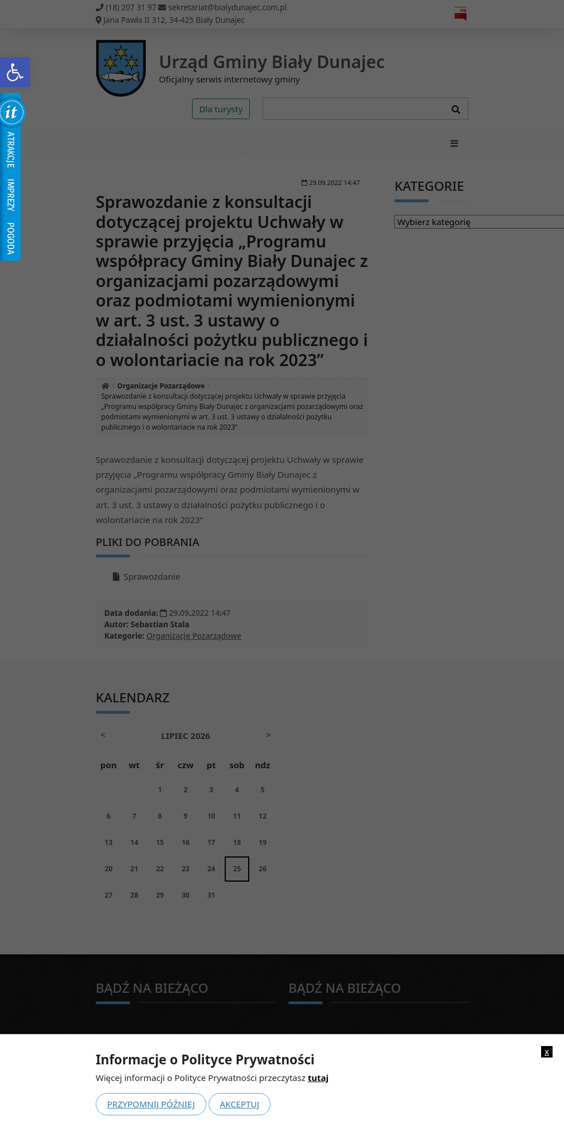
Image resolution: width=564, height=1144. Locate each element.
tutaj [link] (318, 1077)
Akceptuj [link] (240, 1104)
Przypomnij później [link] (151, 1104)
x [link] (547, 1051)
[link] (15, 72)
